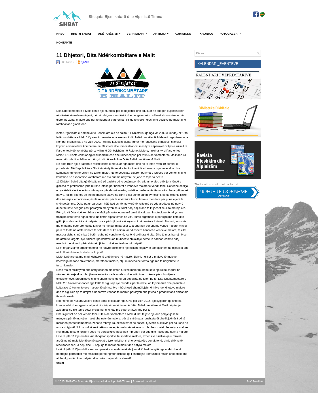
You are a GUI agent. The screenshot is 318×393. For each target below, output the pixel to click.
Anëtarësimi (110, 32)
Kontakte (64, 42)
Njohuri (85, 62)
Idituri (152, 381)
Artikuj (162, 32)
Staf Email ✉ (254, 381)
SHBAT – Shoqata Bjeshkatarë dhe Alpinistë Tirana (98, 381)
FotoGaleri (232, 32)
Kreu (60, 33)
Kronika (206, 33)
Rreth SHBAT (81, 33)
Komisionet (184, 33)
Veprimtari (138, 32)
